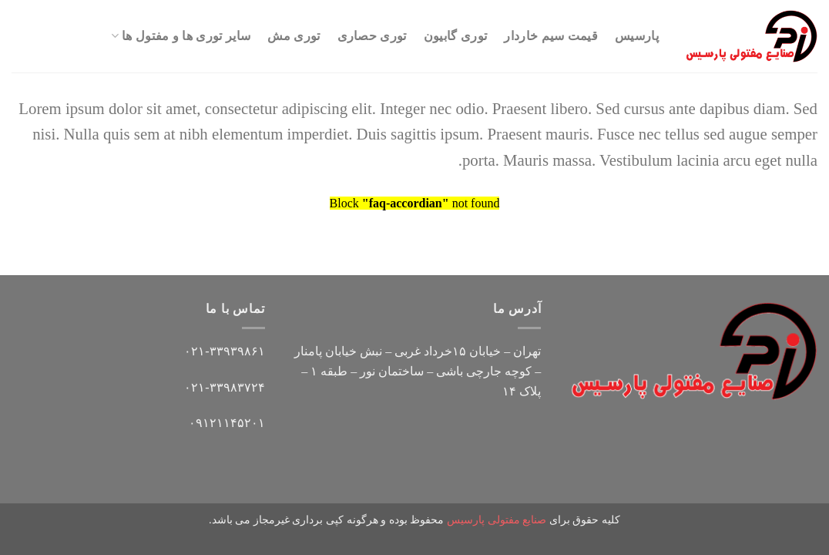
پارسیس (637, 35)
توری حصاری (372, 35)
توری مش (293, 35)
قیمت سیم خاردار (551, 35)
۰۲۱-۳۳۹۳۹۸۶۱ (224, 351)
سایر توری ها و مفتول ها (180, 36)
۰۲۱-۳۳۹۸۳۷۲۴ (224, 387)
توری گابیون (456, 35)
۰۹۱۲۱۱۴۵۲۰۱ (227, 422)
